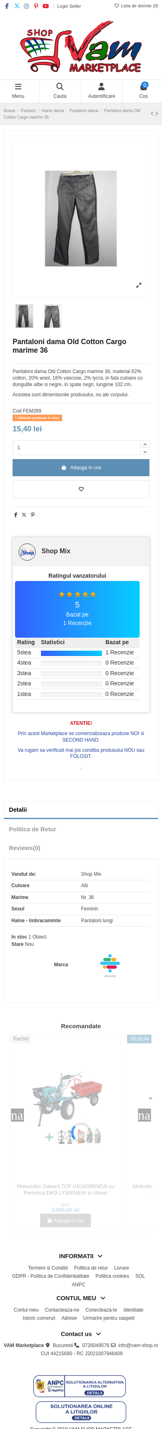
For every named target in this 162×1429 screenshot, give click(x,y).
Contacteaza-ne (62, 1310)
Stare (17, 944)
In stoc (19, 937)
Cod (17, 411)
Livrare (121, 1268)
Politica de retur (91, 1268)
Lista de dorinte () (136, 5)
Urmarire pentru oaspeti (108, 1318)
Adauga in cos (81, 467)
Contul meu (26, 1310)
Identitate (133, 1310)
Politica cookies (112, 1276)
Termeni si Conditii (48, 1268)
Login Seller (69, 6)
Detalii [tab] (18, 809)
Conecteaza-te (101, 1310)
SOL (140, 1276)
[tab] (81, 848)
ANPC (78, 1285)
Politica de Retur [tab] (32, 829)
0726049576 (95, 1345)
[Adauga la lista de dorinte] (81, 489)
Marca (61, 964)
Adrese (69, 1318)
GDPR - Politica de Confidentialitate (50, 1276)
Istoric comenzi (39, 1318)
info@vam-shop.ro (138, 1345)
